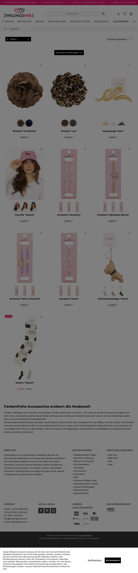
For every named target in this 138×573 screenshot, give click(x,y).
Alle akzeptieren (113, 560)
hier (5, 569)
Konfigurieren (94, 560)
